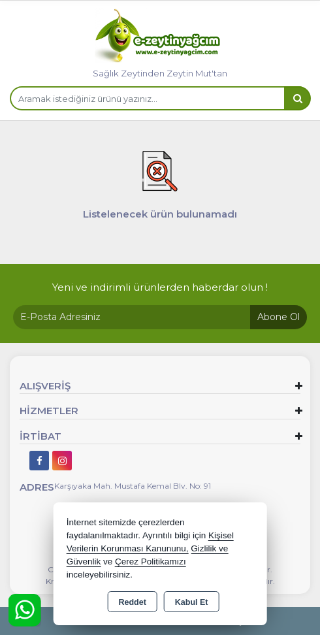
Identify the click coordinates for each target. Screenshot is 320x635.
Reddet (132, 602)
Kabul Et (191, 602)
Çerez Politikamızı (150, 561)
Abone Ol (278, 317)
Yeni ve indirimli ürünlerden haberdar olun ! (160, 287)
